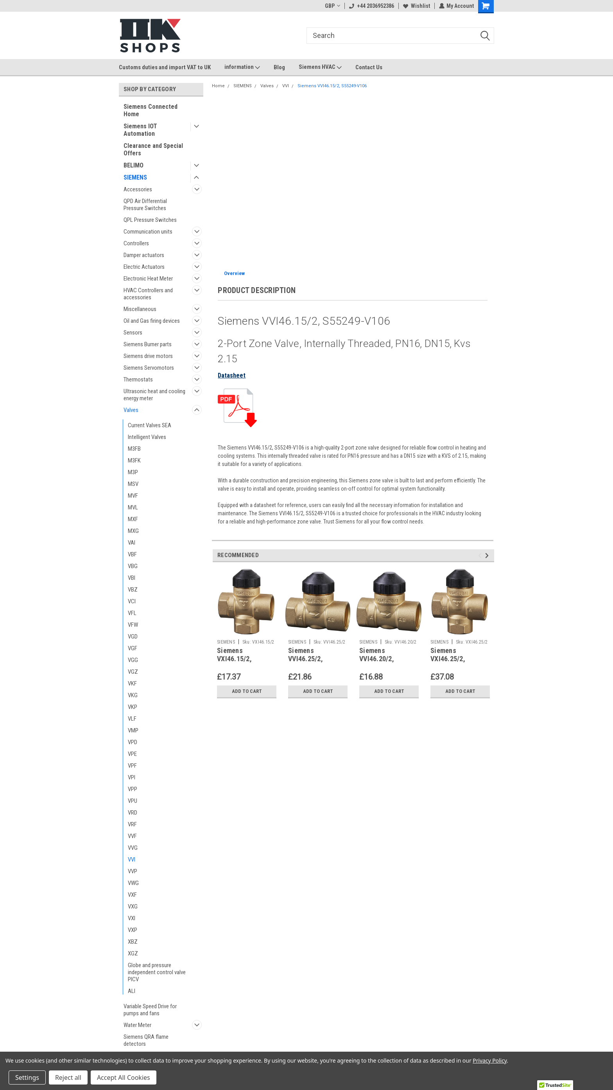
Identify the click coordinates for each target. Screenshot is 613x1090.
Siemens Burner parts (148, 344)
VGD (133, 636)
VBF (132, 554)
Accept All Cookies (123, 1077)
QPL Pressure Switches (150, 219)
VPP (132, 789)
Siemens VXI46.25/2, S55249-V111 (450, 658)
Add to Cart (246, 691)
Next (488, 556)
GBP (332, 6)
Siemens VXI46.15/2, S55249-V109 (236, 658)
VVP (132, 871)
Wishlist (416, 6)
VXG (133, 906)
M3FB (134, 448)
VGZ (133, 671)
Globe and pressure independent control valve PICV (157, 972)
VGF (132, 648)
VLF (132, 718)
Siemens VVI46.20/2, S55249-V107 (379, 658)
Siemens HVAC (320, 67)
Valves (131, 410)
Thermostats (138, 379)
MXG (133, 530)
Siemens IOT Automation (140, 129)
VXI (131, 918)
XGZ (133, 953)
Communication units (148, 231)
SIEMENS (135, 177)
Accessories (138, 189)
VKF (132, 683)
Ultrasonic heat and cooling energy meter (154, 395)
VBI (131, 577)
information (242, 67)
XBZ (133, 941)
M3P (133, 472)
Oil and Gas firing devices (152, 320)
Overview (234, 273)
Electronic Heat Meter (148, 278)
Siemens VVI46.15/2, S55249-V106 (332, 85)
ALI (131, 991)
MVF (133, 495)
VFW (133, 624)
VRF (132, 824)
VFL (132, 613)
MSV (133, 483)
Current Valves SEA (149, 425)
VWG (133, 883)
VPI (131, 777)
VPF (132, 765)
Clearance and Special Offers (153, 149)
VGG (133, 660)
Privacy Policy (490, 1060)
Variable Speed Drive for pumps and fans (150, 1010)
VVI (131, 859)
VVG (133, 847)
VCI (132, 601)
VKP (132, 706)
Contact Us (368, 67)
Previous (481, 556)
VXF (132, 894)
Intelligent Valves (147, 437)
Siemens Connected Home (150, 110)
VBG (133, 566)
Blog (279, 67)
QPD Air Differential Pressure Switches (145, 205)
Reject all (68, 1077)
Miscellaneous (140, 309)
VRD (132, 812)
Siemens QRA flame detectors (146, 1040)
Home (218, 85)
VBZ (133, 589)
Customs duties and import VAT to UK (165, 67)
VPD (132, 742)
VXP (132, 930)
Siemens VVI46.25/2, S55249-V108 (308, 658)
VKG (133, 695)
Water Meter (137, 1025)
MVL (133, 507)
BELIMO (133, 165)
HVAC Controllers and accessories (148, 294)
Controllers (136, 243)
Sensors (133, 332)
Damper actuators (144, 255)
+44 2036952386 (371, 6)
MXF (133, 519)
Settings (27, 1077)
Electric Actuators (144, 266)
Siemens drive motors (148, 356)
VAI (131, 542)
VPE (132, 753)
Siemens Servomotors (149, 367)
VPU (132, 800)
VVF (132, 836)
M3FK (134, 460)
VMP (133, 730)
